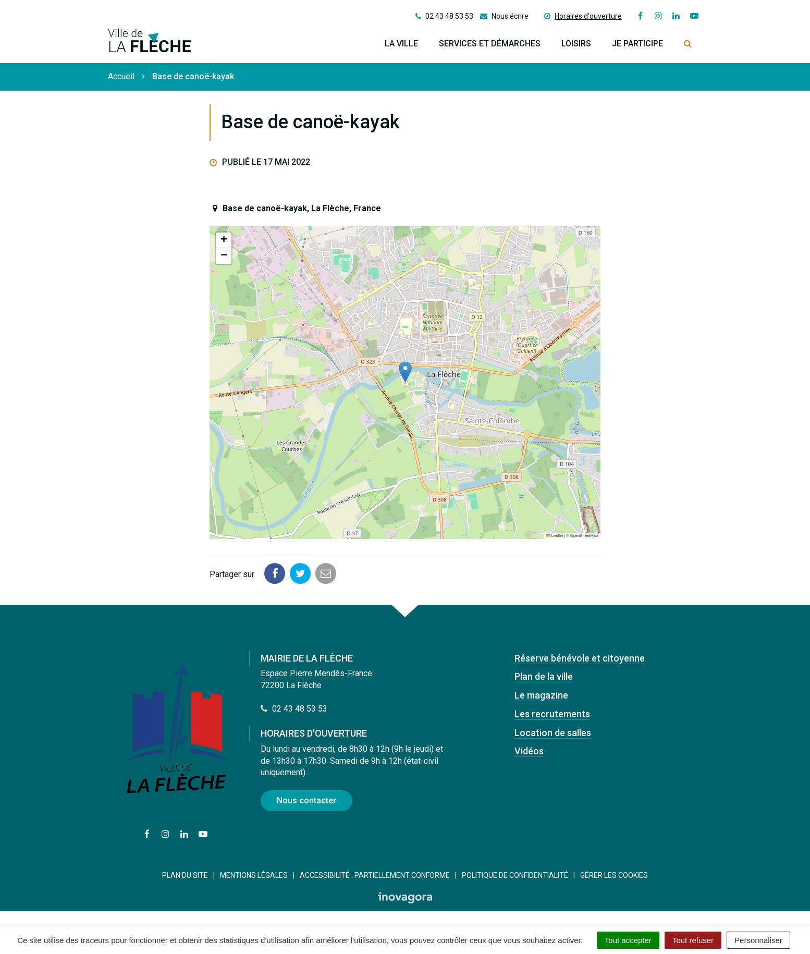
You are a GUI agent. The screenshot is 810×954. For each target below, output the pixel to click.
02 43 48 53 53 (294, 709)
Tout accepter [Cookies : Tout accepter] (628, 940)
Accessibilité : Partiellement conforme (375, 875)
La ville (401, 43)
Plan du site (185, 875)
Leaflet (554, 535)
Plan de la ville (543, 676)
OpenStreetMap (584, 535)
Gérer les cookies (614, 875)
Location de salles (552, 732)
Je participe (637, 43)
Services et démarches (490, 43)
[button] (405, 372)
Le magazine (541, 695)
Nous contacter (306, 800)
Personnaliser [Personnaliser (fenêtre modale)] (758, 940)
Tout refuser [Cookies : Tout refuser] (693, 940)
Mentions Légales (254, 875)
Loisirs (576, 43)
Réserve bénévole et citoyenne (579, 658)
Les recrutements (552, 713)
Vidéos (529, 750)
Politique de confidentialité (515, 875)
